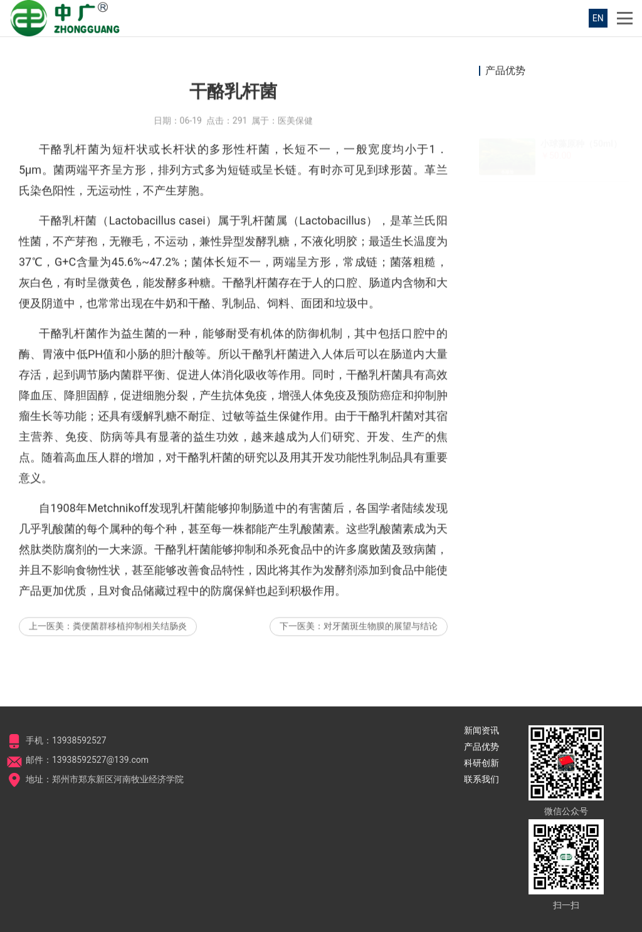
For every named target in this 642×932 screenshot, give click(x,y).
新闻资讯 (481, 730)
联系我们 (481, 779)
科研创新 (481, 763)
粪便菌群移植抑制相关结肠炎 (130, 662)
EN (598, 18)
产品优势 (481, 747)
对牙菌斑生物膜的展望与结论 (381, 662)
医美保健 (295, 157)
